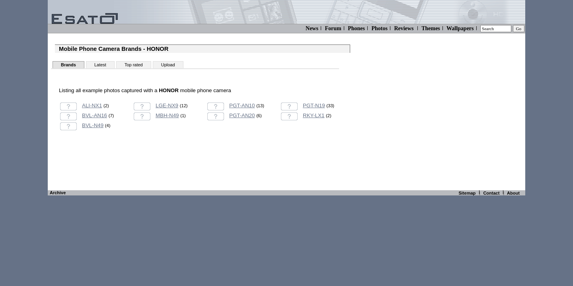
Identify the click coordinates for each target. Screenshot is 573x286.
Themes (430, 28)
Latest (100, 64)
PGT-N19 (314, 105)
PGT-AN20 (242, 115)
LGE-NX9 (167, 105)
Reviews (403, 28)
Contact (491, 193)
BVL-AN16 (94, 115)
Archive (58, 192)
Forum (333, 28)
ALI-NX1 (92, 105)
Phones (356, 28)
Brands (68, 64)
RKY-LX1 (313, 115)
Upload (168, 64)
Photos (379, 28)
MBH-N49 (167, 115)
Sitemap (467, 193)
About (513, 193)
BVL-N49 (92, 125)
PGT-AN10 (242, 105)
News (312, 28)
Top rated (134, 64)
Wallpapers (460, 28)
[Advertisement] (202, 169)
